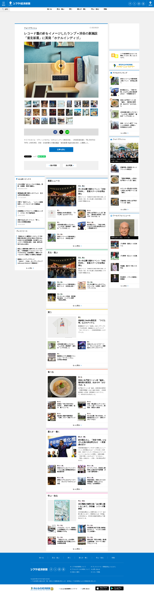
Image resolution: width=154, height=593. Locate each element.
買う (70, 9)
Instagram (139, 3)
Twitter (134, 3)
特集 (105, 9)
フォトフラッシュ (30, 28)
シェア (35, 156)
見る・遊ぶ (60, 9)
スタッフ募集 (96, 572)
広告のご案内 (75, 572)
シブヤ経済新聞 (19, 4)
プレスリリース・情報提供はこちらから (104, 566)
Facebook (130, 3)
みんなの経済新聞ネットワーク (42, 588)
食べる (49, 9)
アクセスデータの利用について (81, 569)
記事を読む (61, 149)
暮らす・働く (81, 9)
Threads (143, 3)
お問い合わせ (96, 569)
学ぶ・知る (95, 9)
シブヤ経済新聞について (79, 566)
